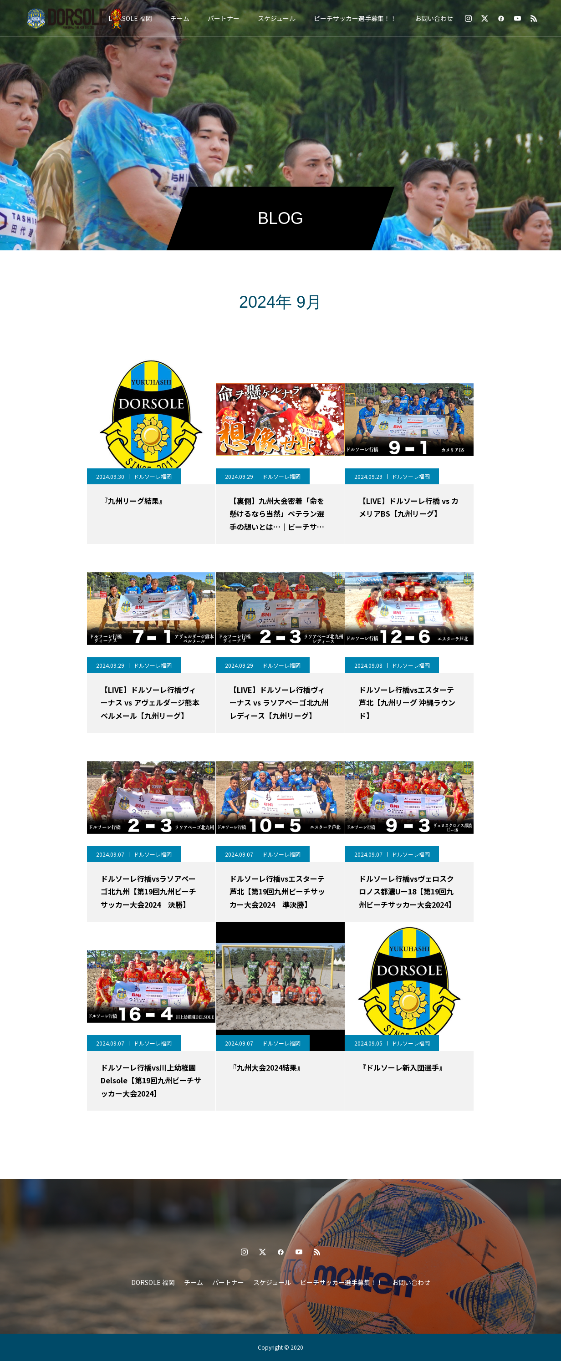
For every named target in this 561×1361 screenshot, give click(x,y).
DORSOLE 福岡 (130, 18)
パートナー (224, 18)
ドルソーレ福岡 (152, 476)
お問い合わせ (434, 18)
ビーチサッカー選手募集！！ (355, 18)
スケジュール (277, 18)
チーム (179, 18)
